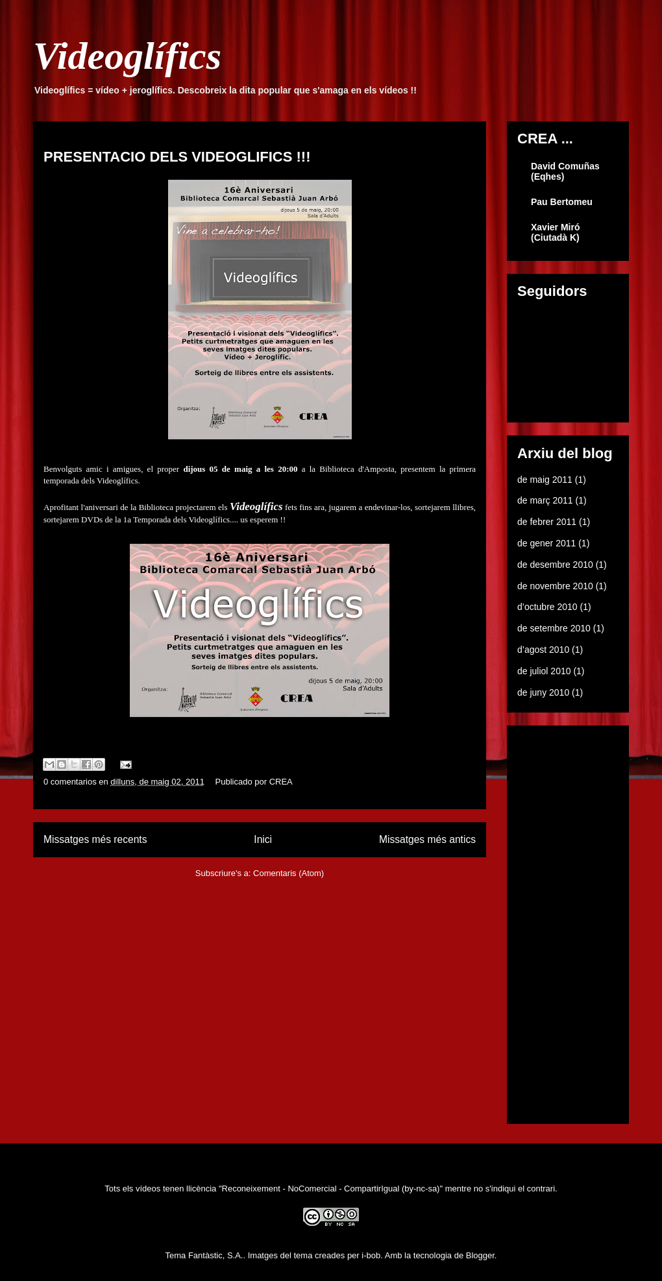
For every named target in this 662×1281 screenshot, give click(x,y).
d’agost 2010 (543, 649)
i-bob (371, 1255)
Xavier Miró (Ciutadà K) (555, 232)
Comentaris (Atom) (288, 873)
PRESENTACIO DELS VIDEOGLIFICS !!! (177, 157)
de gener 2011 (546, 543)
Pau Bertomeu (562, 202)
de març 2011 (545, 500)
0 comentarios (70, 782)
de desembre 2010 (555, 564)
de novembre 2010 (555, 586)
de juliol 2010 (544, 671)
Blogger (480, 1255)
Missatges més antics (427, 839)
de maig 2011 (544, 479)
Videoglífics (127, 55)
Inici (263, 839)
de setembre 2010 (554, 628)
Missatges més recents (95, 839)
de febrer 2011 (546, 522)
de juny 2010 (543, 692)
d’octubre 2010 (547, 607)
